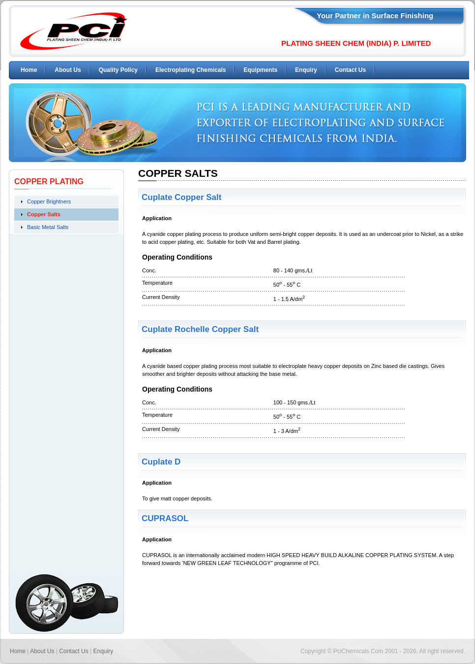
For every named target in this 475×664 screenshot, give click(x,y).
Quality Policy (118, 69)
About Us (68, 69)
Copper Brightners (49, 201)
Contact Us (350, 69)
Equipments (260, 69)
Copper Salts (43, 214)
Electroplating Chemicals (190, 69)
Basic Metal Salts (47, 227)
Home (29, 69)
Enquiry (306, 69)
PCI (73, 31)
